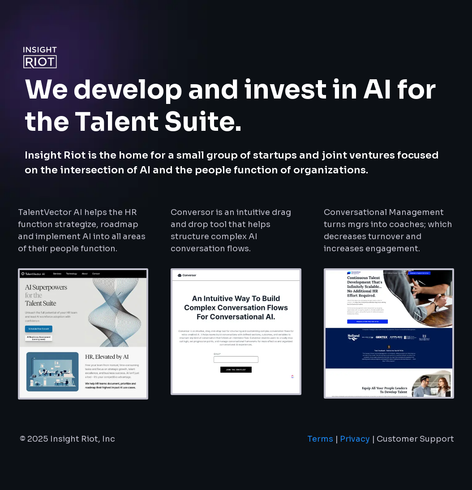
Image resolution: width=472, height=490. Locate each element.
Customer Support (415, 439)
